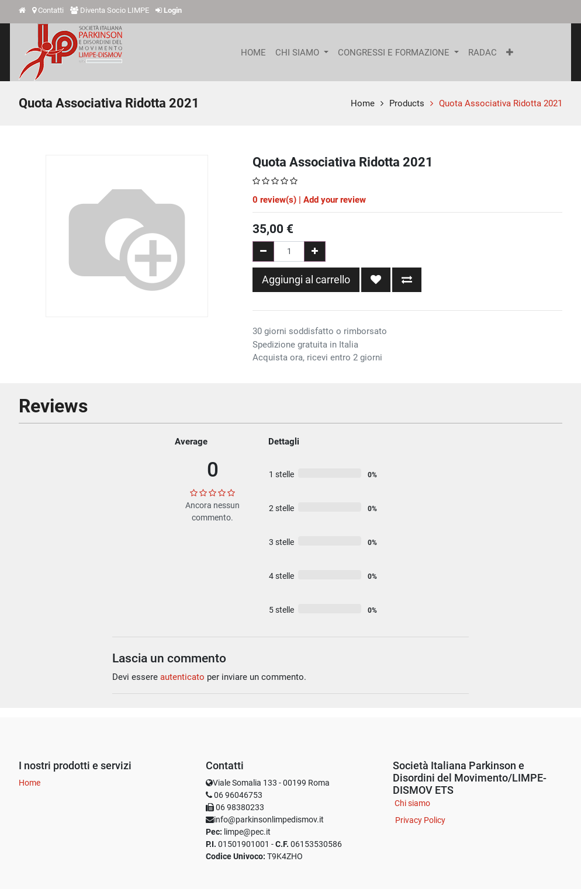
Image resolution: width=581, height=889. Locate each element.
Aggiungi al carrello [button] (306, 279)
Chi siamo (412, 803)
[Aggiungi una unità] (315, 251)
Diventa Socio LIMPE (114, 10)
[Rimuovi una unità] (263, 251)
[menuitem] (253, 52)
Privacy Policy (420, 820)
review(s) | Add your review (309, 200)
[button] (510, 52)
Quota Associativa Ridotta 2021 (500, 103)
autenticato (182, 677)
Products (406, 103)
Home (363, 103)
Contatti (51, 10)
